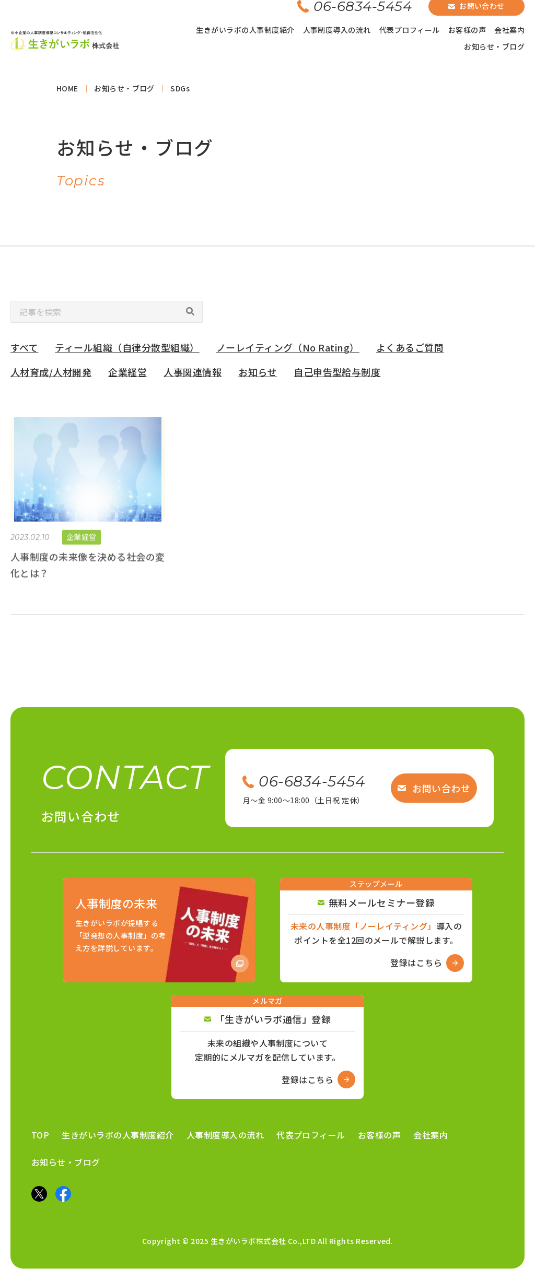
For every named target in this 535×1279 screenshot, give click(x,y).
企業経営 (127, 375)
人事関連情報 (193, 375)
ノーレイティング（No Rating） (287, 350)
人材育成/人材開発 (50, 375)
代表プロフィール (409, 30)
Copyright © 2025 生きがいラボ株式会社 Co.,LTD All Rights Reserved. (267, 1241)
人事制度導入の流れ (337, 30)
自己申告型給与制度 (337, 375)
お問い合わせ (434, 788)
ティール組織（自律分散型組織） (127, 350)
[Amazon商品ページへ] (159, 930)
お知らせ (257, 375)
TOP (40, 1135)
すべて (24, 350)
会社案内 (509, 30)
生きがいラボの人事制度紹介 (245, 30)
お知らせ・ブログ (494, 46)
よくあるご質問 (410, 350)
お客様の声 (467, 30)
